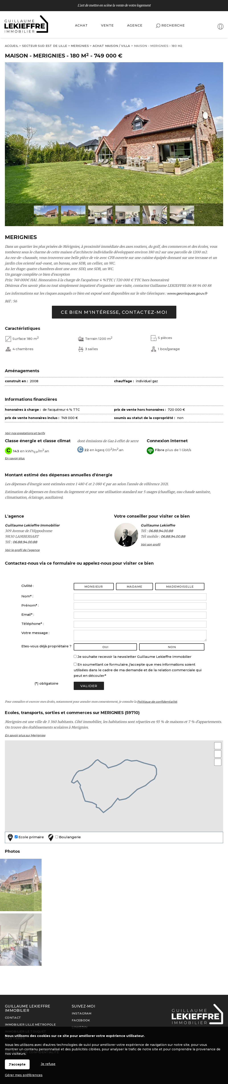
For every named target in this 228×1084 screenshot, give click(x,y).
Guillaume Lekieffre (158, 525)
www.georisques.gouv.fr (187, 293)
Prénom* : (30, 605)
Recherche (170, 25)
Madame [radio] (134, 586)
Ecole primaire (25, 837)
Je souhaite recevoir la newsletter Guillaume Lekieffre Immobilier (134, 657)
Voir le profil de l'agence (22, 550)
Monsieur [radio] (93, 586)
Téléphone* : (32, 623)
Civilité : (27, 586)
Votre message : (35, 633)
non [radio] (172, 647)
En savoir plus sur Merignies (25, 735)
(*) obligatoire (46, 683)
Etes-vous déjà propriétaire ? (46, 646)
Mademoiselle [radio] (180, 586)
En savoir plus (15, 458)
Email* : (27, 614)
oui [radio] (105, 647)
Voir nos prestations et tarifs (25, 433)
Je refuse (48, 1064)
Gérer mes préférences (24, 1075)
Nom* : (27, 596)
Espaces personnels (205, 27)
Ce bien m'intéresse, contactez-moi (114, 312)
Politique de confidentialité (157, 701)
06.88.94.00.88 (25, 542)
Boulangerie (64, 837)
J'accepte (17, 1064)
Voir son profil (150, 544)
